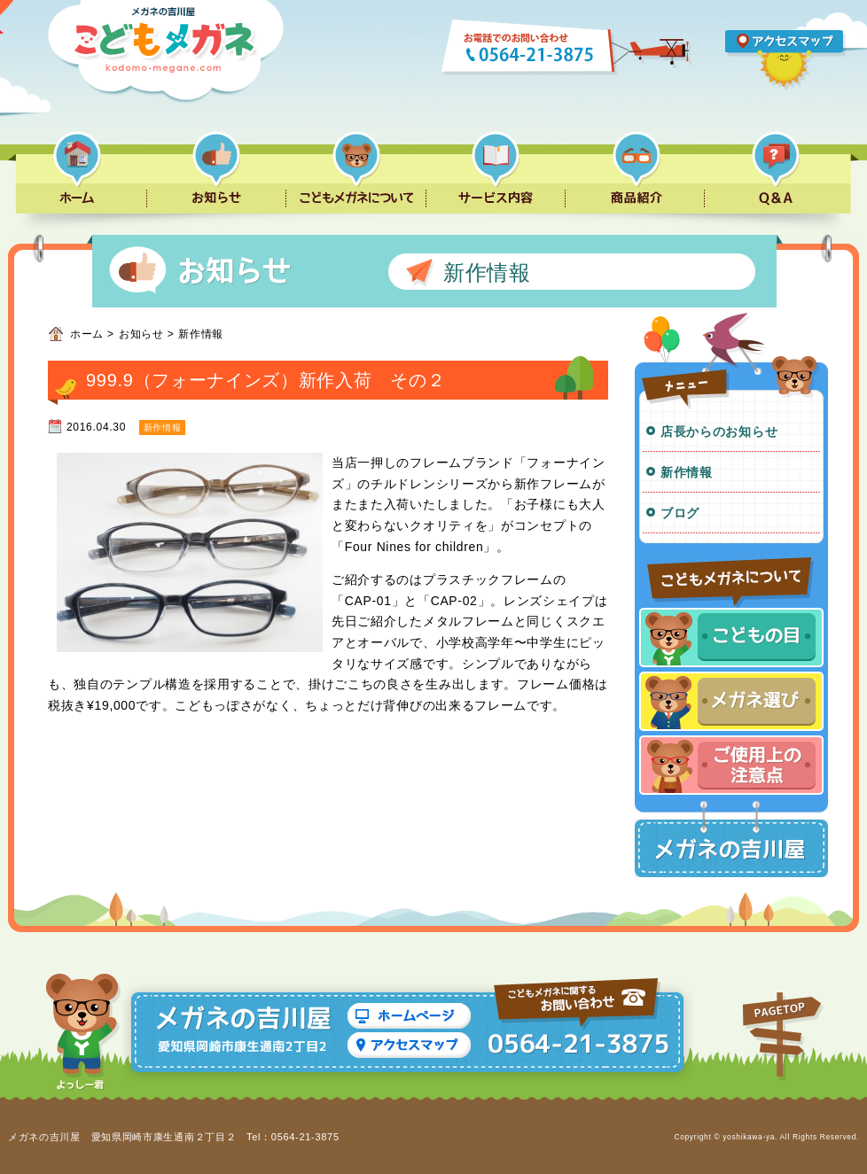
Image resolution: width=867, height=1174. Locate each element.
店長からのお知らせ (718, 431)
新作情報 (686, 472)
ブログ (679, 513)
